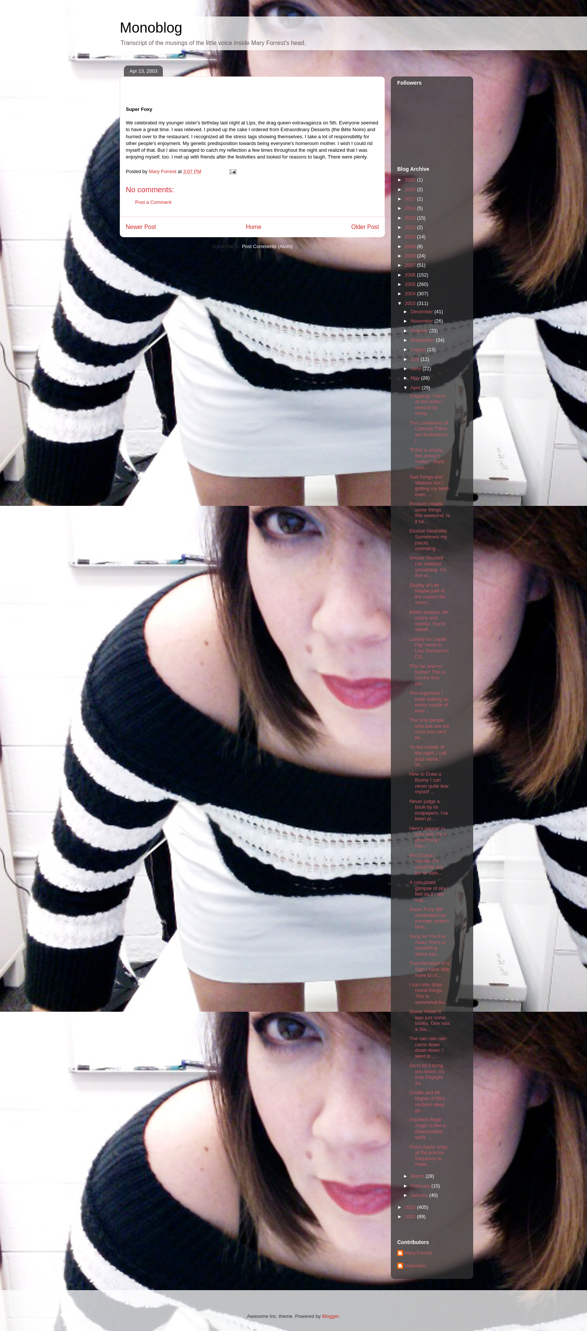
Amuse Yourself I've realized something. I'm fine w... (427, 566)
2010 (411, 236)
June (417, 368)
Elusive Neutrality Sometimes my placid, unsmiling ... (428, 539)
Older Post (365, 227)
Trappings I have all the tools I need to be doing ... (427, 404)
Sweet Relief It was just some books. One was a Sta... (429, 1020)
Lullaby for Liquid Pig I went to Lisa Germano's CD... (429, 648)
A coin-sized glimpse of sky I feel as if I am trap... (428, 891)
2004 (411, 293)
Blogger (330, 1316)
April (416, 387)
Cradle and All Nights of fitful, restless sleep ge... (427, 1101)
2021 (411, 179)
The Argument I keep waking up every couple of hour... (428, 701)
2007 (411, 265)
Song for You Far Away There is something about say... (427, 945)
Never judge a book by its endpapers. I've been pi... (428, 810)
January (420, 1195)
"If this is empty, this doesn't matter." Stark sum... (426, 458)
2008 (411, 256)
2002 (411, 1207)
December (423, 311)
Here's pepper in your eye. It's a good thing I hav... (427, 837)
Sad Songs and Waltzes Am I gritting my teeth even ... (429, 485)
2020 (411, 189)
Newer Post (141, 227)
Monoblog (151, 28)
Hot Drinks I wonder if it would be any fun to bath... (426, 864)
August (419, 349)
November (423, 321)
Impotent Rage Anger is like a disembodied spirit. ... (427, 1128)
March (418, 1176)
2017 (411, 199)
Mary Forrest (418, 1253)
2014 (411, 208)
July (416, 359)
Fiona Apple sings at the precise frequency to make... (428, 1155)
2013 (411, 218)
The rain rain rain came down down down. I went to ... (427, 1047)
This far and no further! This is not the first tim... (427, 674)
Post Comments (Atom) (267, 246)
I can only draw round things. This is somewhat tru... (428, 993)
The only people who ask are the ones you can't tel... (429, 728)
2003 (411, 303)
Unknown (415, 1265)
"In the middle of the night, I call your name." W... (427, 755)
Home (254, 227)
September (423, 340)
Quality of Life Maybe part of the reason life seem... (427, 594)
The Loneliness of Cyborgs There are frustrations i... (428, 431)
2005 (411, 284)
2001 (411, 1216)
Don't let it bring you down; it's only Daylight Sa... (426, 1074)
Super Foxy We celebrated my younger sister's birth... (429, 918)
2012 (411, 227)
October (420, 330)
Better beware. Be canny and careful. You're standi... (428, 621)
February (421, 1186)
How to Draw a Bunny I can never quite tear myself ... (428, 782)
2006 (411, 275)
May (416, 378)
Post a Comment (153, 202)
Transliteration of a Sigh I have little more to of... (429, 969)
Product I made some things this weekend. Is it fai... (429, 512)
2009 (411, 246)
